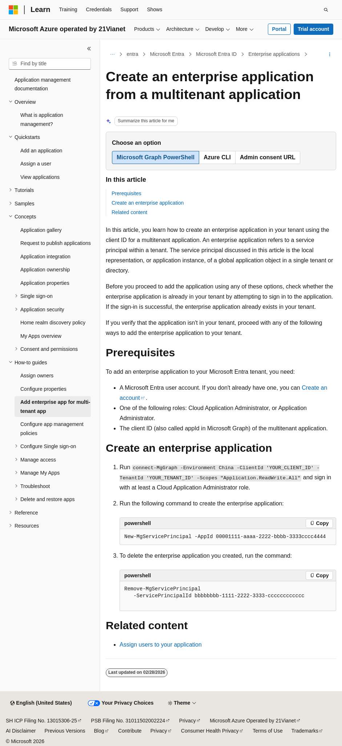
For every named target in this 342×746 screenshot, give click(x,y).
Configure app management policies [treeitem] (52, 428)
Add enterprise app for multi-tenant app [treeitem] (55, 406)
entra (132, 54)
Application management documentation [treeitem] (43, 84)
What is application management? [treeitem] (41, 119)
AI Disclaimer (21, 731)
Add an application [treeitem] (41, 150)
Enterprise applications (274, 54)
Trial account (313, 29)
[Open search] (326, 9)
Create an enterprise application (148, 203)
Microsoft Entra (167, 54)
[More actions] (329, 54)
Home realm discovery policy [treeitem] (52, 322)
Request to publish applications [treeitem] (55, 243)
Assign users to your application (161, 645)
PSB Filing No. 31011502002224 (128, 721)
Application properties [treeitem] (44, 283)
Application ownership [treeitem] (45, 269)
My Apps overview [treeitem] (40, 336)
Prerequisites (126, 193)
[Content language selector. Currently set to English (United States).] (41, 703)
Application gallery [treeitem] (41, 230)
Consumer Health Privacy (210, 731)
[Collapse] (89, 48)
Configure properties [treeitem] (43, 389)
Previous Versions (64, 731)
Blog (99, 731)
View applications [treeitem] (40, 177)
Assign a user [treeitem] (35, 164)
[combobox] (50, 64)
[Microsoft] (13, 10)
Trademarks (304, 731)
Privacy (187, 721)
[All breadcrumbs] (112, 54)
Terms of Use (267, 731)
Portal (279, 29)
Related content (129, 212)
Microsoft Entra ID (216, 54)
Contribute (130, 731)
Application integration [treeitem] (45, 256)
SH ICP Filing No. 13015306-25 (41, 721)
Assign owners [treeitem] (36, 375)
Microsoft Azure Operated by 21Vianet (252, 721)
